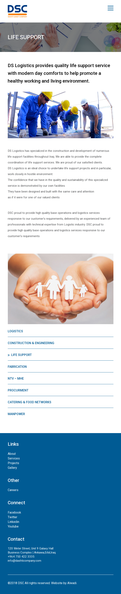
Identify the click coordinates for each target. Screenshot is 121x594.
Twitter (12, 517)
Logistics (15, 331)
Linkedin (13, 522)
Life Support (21, 355)
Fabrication (17, 367)
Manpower (16, 414)
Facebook (14, 512)
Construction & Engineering (31, 343)
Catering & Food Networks (29, 402)
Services (14, 458)
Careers (13, 490)
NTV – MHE (16, 378)
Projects (13, 463)
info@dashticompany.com (24, 560)
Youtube (13, 526)
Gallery (12, 468)
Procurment (18, 390)
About (12, 454)
